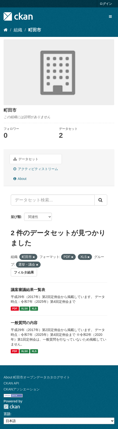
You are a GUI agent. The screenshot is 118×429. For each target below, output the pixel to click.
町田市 (34, 30)
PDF (14, 308)
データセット (25, 159)
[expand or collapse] (110, 16)
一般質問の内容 (24, 323)
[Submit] (100, 200)
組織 (18, 30)
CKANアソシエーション (22, 389)
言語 (7, 414)
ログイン (106, 4)
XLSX (24, 308)
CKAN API (11, 383)
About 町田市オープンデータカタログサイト (37, 377)
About (20, 179)
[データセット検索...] (53, 200)
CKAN (12, 406)
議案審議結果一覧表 (28, 290)
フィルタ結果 (24, 272)
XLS (34, 308)
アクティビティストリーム (35, 169)
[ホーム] (6, 30)
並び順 (16, 217)
